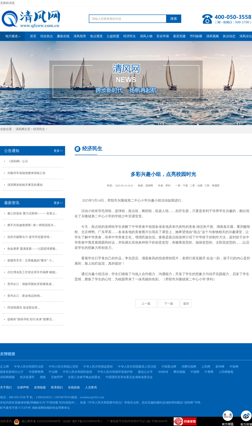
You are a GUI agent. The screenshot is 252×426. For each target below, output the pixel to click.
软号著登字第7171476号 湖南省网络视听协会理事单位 (35, 407)
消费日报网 (188, 366)
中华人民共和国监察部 (98, 366)
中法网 (53, 371)
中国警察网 (36, 371)
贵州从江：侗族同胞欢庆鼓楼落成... (30, 284)
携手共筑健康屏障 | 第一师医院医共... (31, 225)
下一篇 (168, 303)
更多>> (58, 150)
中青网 (209, 371)
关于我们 (6, 387)
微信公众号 (145, 371)
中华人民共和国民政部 (77, 371)
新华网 (219, 366)
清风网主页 (23, 129)
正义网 (4, 366)
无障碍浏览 (7, 3)
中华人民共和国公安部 (63, 366)
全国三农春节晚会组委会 (84, 377)
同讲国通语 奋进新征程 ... (24, 307)
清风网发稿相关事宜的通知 (25, 184)
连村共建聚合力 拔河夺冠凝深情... (29, 237)
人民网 (205, 366)
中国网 (194, 371)
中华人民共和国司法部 (28, 366)
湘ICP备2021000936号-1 (87, 421)
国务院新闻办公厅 (12, 371)
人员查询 (91, 387)
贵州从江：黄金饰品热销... (24, 295)
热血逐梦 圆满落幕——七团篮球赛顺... (32, 248)
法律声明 (23, 387)
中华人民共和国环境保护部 (115, 371)
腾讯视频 (179, 371)
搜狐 (43, 377)
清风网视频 (7, 377)
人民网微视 (226, 371)
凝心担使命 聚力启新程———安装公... (32, 213)
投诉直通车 (27, 377)
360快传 (163, 371)
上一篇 (146, 303)
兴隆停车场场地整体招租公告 (26, 173)
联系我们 (57, 387)
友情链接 (40, 387)
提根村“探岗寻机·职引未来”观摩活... (30, 319)
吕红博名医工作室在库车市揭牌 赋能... (32, 272)
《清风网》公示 (17, 161)
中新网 (234, 366)
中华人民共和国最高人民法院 (137, 366)
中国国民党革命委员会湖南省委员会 (129, 377)
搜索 (173, 18)
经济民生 (39, 129)
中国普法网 (168, 366)
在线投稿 (74, 387)
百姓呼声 (57, 377)
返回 (186, 303)
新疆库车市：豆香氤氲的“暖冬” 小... (30, 260)
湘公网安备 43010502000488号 (37, 422)
